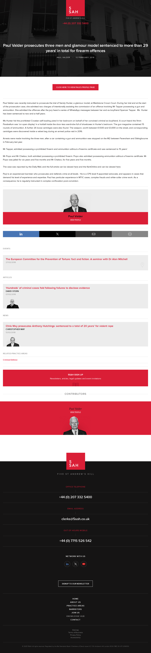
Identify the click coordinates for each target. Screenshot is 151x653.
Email (94, 234)
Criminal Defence (10, 360)
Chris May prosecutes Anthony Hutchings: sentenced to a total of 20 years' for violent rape (59, 326)
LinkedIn (21, 234)
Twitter (75, 564)
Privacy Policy (75, 635)
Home (75, 599)
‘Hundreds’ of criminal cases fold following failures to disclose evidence (48, 288)
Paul (5, 174)
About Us (75, 602)
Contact (75, 620)
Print (130, 234)
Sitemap (75, 630)
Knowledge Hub (75, 616)
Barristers (75, 609)
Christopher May (15, 329)
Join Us (76, 613)
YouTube (84, 564)
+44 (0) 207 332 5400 (75, 23)
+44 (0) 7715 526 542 (75, 541)
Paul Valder (63, 57)
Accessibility (75, 637)
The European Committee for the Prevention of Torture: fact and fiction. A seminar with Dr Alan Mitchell (66, 259)
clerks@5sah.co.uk (75, 519)
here (76, 166)
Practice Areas (75, 606)
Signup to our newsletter (75, 584)
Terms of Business (75, 632)
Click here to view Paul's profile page (75, 87)
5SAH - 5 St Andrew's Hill (75, 9)
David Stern (12, 291)
